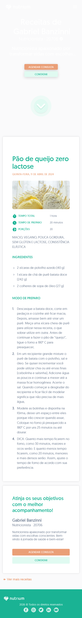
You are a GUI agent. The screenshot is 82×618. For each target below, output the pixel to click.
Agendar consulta (41, 67)
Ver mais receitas (17, 579)
